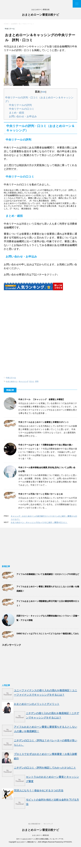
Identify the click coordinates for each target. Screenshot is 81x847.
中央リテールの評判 (20, 105)
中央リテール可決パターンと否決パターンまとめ (40, 494)
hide (43, 92)
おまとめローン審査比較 (40, 835)
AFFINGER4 (67, 842)
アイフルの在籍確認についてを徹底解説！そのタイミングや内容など (47, 574)
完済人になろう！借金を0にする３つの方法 (38, 790)
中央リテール (11, 378)
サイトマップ (48, 824)
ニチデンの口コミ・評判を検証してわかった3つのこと (45, 767)
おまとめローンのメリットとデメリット (36, 704)
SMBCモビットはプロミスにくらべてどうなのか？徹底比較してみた (47, 634)
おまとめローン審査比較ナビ (40, 14)
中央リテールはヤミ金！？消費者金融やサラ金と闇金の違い (45, 445)
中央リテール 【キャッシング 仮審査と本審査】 (41, 399)
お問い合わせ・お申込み (23, 116)
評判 (36, 381)
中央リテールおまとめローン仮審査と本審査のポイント (43, 422)
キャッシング (23, 381)
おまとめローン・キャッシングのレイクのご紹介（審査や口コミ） (39, 522)
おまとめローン (12, 381)
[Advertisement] (25, 316)
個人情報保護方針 (34, 824)
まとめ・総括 (16, 112)
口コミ (31, 381)
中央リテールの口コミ (21, 108)
